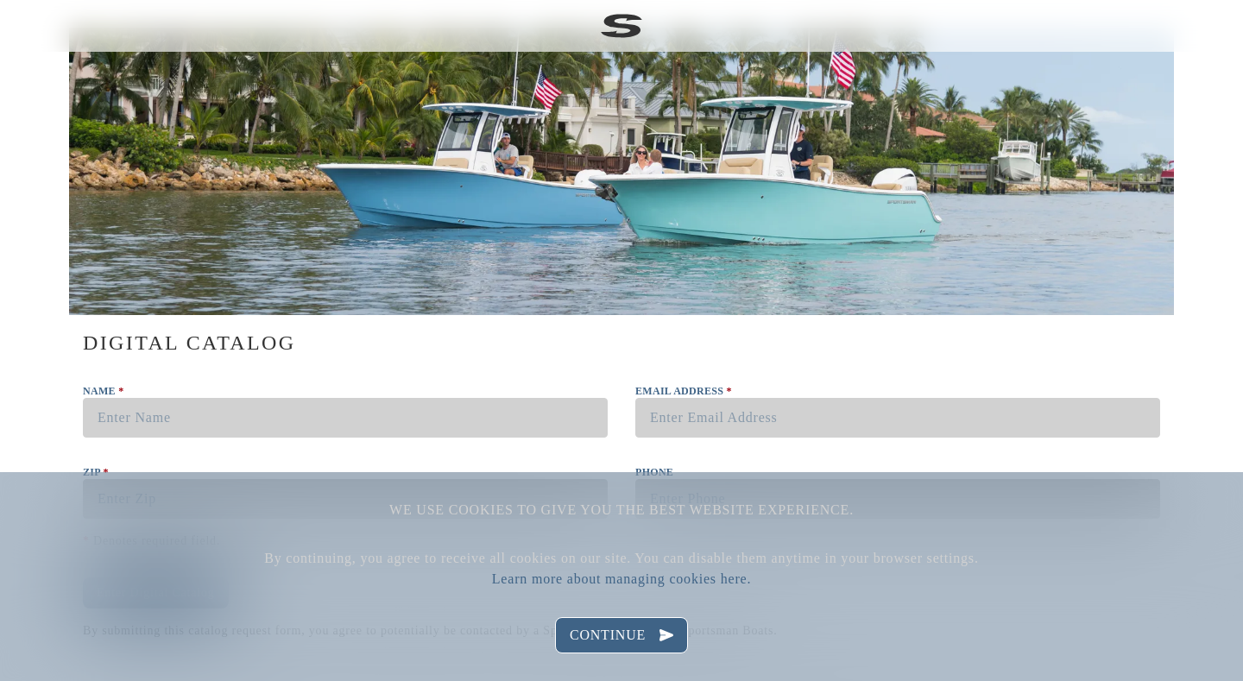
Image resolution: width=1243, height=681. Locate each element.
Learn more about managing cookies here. (621, 578)
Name (103, 391)
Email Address (683, 391)
